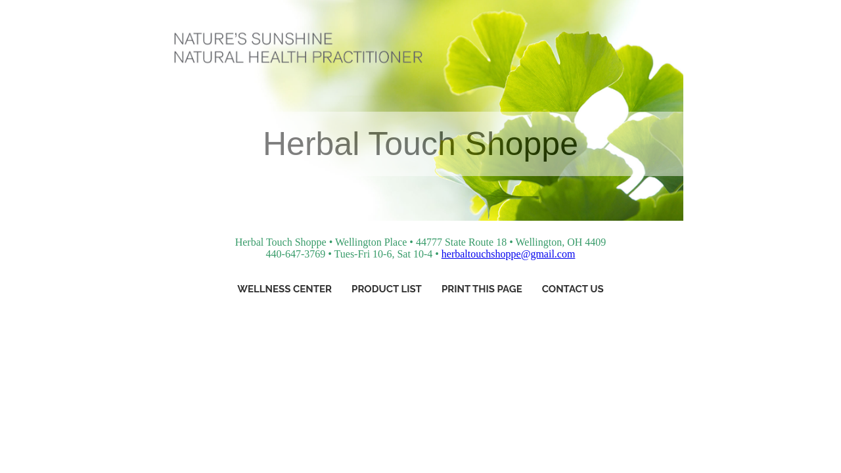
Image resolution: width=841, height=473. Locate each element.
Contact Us (573, 289)
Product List (387, 289)
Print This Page (482, 289)
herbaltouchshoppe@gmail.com (509, 253)
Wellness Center (284, 289)
